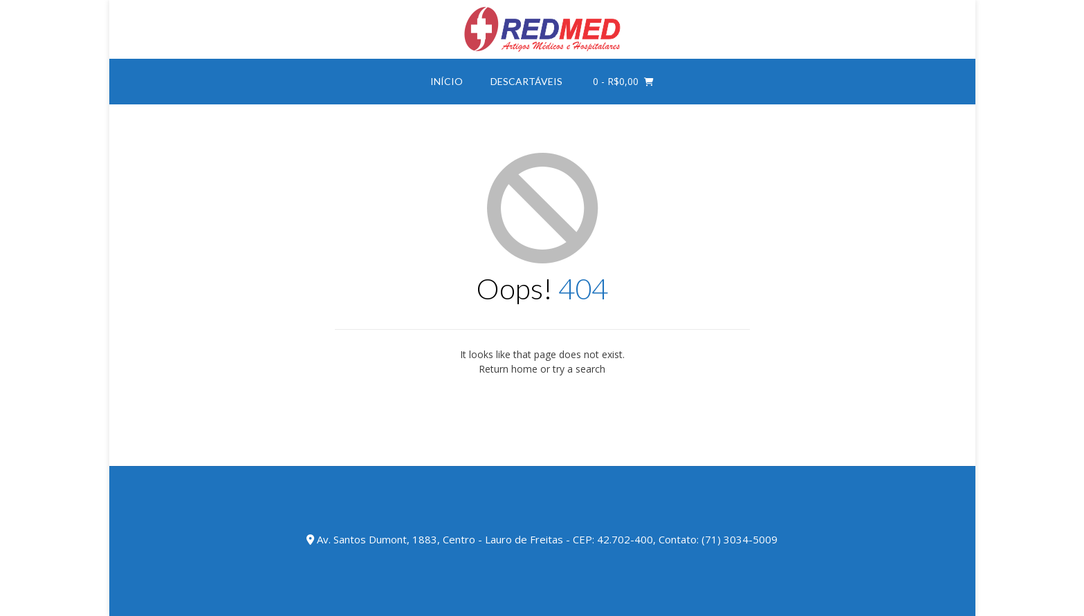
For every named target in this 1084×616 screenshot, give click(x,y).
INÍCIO (446, 81)
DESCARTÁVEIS (526, 81)
